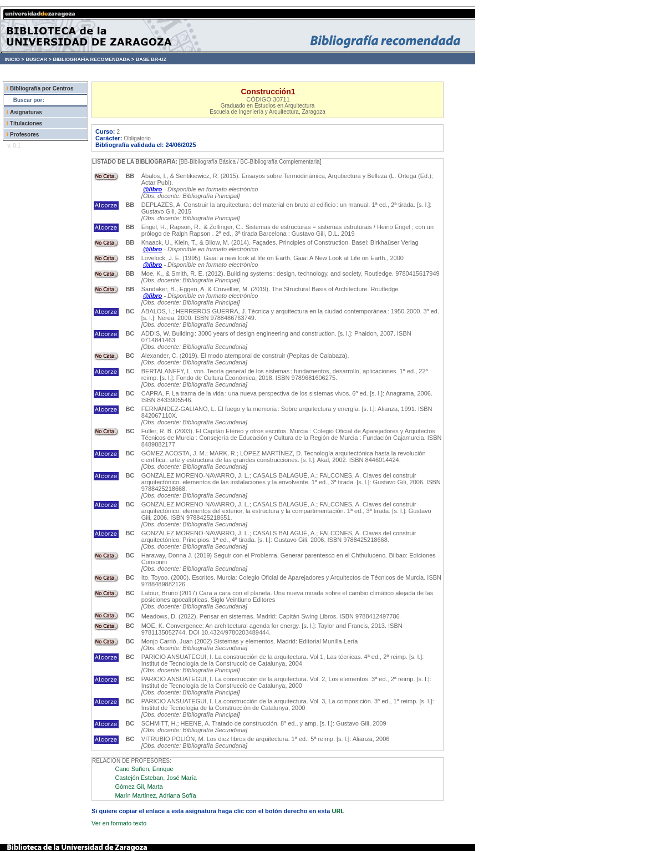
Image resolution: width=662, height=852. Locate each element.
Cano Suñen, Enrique (144, 768)
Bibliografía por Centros (41, 88)
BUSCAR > (38, 59)
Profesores (24, 134)
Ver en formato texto (118, 823)
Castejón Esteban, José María (155, 777)
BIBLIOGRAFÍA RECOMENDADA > (93, 59)
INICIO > (14, 59)
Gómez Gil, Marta (138, 786)
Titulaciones (26, 123)
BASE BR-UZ (151, 59)
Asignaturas (26, 112)
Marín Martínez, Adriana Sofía (155, 795)
